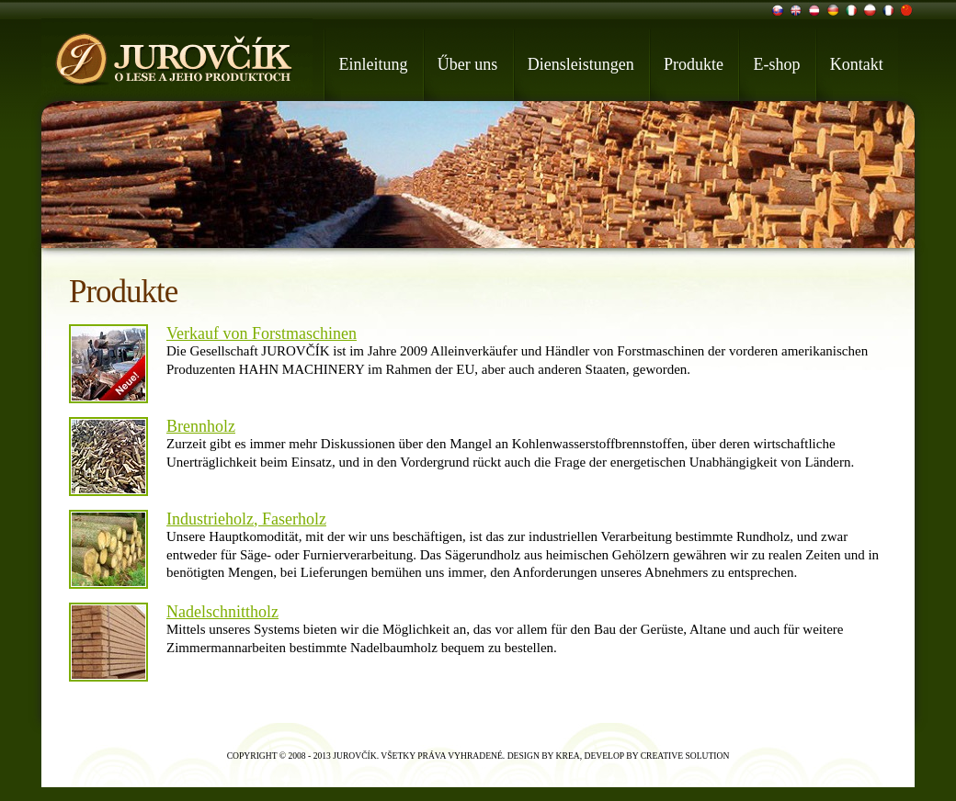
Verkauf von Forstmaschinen (261, 333)
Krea (568, 755)
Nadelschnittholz (222, 612)
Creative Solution (685, 755)
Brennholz (200, 426)
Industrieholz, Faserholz (246, 519)
